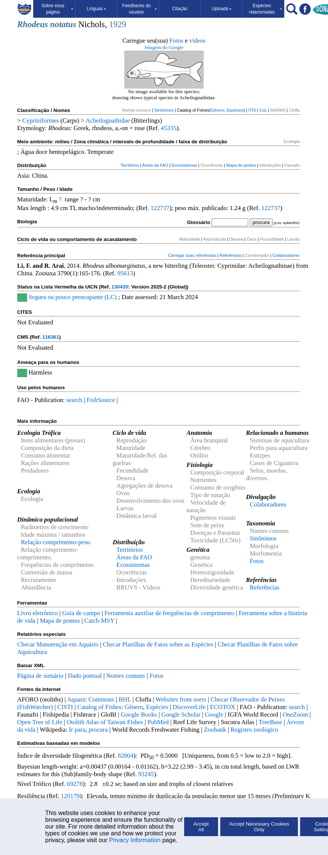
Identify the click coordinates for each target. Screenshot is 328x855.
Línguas (96, 8)
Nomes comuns (125, 675)
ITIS (252, 110)
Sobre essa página (57, 9)
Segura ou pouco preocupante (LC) (73, 297)
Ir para (77, 729)
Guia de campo (81, 613)
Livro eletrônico (37, 613)
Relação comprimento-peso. (56, 542)
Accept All (201, 826)
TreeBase (270, 722)
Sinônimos (164, 110)
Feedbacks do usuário (139, 9)
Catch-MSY (99, 620)
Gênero (217, 110)
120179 (70, 796)
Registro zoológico (254, 729)
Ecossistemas (184, 165)
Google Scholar (180, 714)
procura (98, 729)
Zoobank (215, 729)
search (74, 400)
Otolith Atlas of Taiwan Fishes (105, 722)
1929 (117, 24)
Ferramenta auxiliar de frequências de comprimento (169, 613)
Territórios (130, 165)
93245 (146, 774)
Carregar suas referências (192, 255)
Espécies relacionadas (265, 9)
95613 (125, 273)
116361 (50, 337)
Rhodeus (32, 24)
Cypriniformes (40, 120)
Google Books (139, 714)
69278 (75, 783)
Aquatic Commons (90, 699)
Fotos (176, 40)
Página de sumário (40, 675)
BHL (125, 699)
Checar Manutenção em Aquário (58, 644)
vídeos (197, 40)
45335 (169, 128)
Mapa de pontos (241, 165)
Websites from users (181, 699)
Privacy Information (135, 840)
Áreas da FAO (155, 165)
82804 (126, 755)
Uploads (221, 8)
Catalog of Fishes (99, 707)
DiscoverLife (189, 707)
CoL (263, 110)
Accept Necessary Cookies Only (259, 826)
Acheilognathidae (107, 120)
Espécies (235, 110)
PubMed (158, 722)
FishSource (101, 400)
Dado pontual (85, 675)
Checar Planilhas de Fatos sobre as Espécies (158, 644)
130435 (119, 287)
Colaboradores (285, 255)
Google (214, 714)
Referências (230, 255)
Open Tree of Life (40, 722)
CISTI (65, 707)
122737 (160, 208)
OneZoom (295, 714)
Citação (180, 8)
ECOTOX (222, 707)
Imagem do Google (164, 47)
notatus (63, 24)
